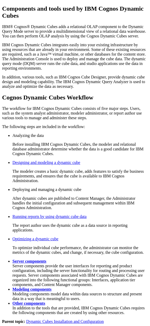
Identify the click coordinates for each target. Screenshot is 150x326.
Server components (29, 261)
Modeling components (32, 289)
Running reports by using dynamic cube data (49, 216)
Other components (28, 303)
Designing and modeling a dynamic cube (46, 162)
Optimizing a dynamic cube (35, 239)
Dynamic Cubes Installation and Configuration (65, 321)
